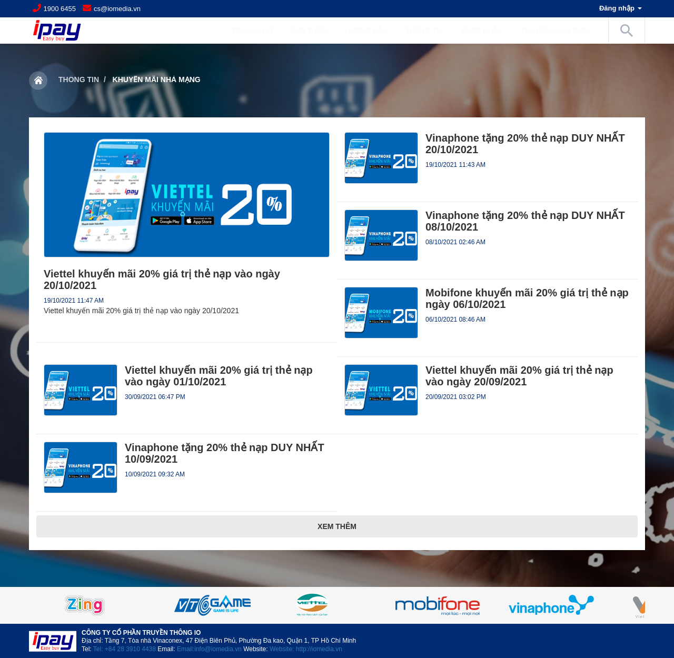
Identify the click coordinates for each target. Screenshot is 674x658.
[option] (337, 605)
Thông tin (78, 79)
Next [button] (619, 605)
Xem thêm (337, 526)
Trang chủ (252, 31)
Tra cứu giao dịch (555, 31)
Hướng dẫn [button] (371, 30)
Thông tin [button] (429, 30)
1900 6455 (60, 9)
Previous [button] (55, 605)
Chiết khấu (482, 31)
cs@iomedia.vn (117, 9)
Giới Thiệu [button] (314, 30)
